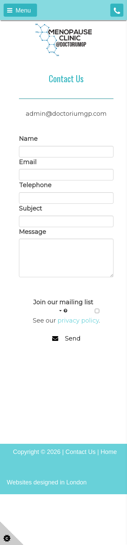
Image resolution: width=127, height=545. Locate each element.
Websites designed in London (47, 482)
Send (66, 338)
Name (28, 139)
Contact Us (80, 452)
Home (109, 452)
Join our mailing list (63, 306)
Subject (30, 208)
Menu (19, 10)
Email (28, 162)
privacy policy (78, 320)
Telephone (35, 185)
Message (32, 232)
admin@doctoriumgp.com (66, 113)
